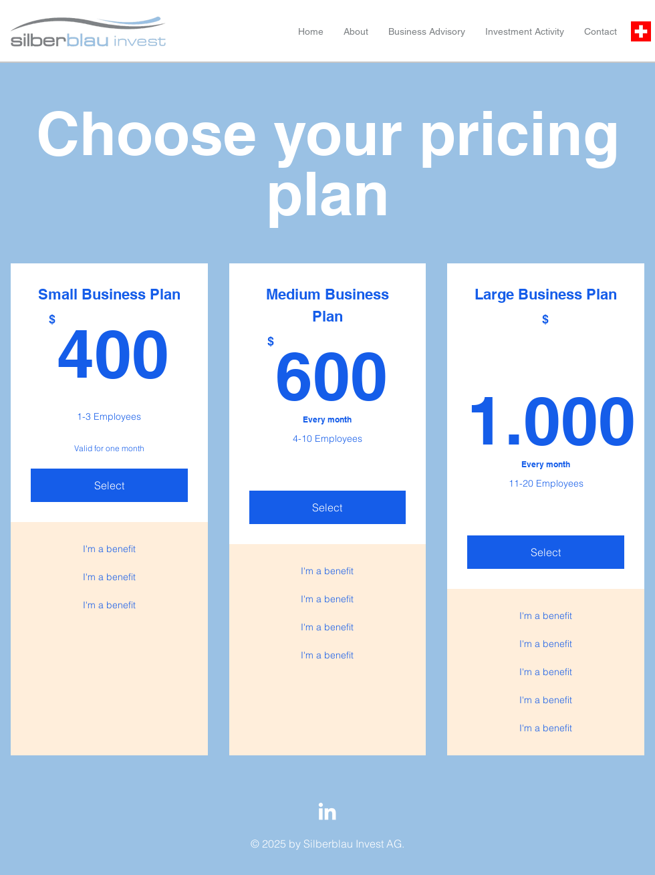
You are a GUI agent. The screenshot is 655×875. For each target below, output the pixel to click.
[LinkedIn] (327, 811)
